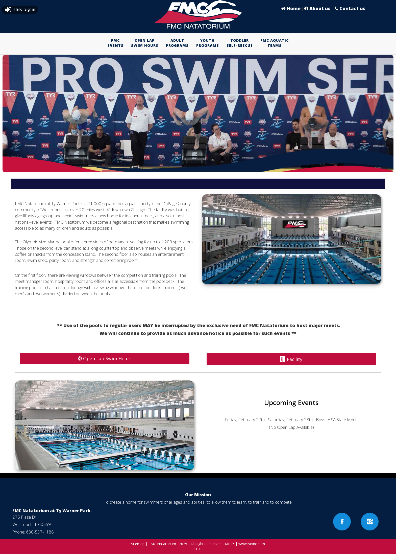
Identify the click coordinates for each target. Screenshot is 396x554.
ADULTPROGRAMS (177, 43)
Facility (291, 359)
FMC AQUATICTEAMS (274, 43)
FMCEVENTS (115, 43)
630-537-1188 (40, 532)
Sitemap (137, 543)
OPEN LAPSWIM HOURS (144, 43)
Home (291, 8)
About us (318, 8)
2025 (183, 543)
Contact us (350, 8)
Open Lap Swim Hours (105, 358)
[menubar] (198, 43)
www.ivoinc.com (251, 543)
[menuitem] (115, 43)
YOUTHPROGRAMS (207, 43)
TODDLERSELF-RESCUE (240, 43)
